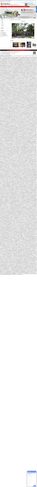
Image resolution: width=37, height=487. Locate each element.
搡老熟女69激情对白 (4, 266)
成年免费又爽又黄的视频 (4, 220)
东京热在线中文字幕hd (6, 192)
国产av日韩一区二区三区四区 (8, 105)
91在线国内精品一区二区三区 (8, 206)
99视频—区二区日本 (6, 149)
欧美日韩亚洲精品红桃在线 (8, 92)
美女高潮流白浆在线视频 (13, 84)
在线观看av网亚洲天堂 (3, 191)
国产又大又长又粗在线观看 (15, 57)
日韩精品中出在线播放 (18, 130)
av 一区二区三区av (10, 149)
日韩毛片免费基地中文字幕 (27, 248)
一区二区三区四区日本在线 (20, 142)
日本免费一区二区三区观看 (9, 264)
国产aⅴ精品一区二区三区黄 (34, 76)
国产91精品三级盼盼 (35, 64)
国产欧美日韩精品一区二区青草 (24, 78)
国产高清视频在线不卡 (18, 148)
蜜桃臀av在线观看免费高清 (26, 128)
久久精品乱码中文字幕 (13, 112)
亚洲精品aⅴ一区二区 (25, 67)
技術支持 (16, 6)
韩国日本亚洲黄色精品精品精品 (26, 68)
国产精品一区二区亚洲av (31, 199)
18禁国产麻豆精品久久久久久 (29, 82)
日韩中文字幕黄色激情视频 (15, 152)
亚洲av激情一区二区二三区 (12, 265)
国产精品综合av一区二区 (30, 70)
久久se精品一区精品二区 (21, 199)
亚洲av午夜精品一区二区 (10, 256)
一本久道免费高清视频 (18, 96)
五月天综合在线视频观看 (27, 155)
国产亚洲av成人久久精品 (18, 143)
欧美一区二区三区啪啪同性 (24, 85)
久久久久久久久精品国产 (7, 69)
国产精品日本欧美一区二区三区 (14, 224)
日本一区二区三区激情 (27, 229)
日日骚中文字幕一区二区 (29, 265)
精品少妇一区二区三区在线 (19, 73)
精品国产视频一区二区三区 (24, 244)
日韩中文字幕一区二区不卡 (16, 134)
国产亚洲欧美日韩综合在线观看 (32, 89)
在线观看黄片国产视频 (13, 210)
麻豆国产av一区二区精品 (25, 93)
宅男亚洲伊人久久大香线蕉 (28, 138)
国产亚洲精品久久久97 (19, 206)
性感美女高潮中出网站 (8, 77)
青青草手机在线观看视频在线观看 (22, 91)
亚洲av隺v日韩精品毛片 (12, 258)
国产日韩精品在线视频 (33, 148)
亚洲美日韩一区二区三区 (12, 61)
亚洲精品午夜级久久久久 (18, 112)
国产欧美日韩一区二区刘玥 (30, 61)
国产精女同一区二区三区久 (3, 210)
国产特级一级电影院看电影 (11, 119)
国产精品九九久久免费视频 (26, 172)
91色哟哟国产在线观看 (28, 217)
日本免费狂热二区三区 (24, 73)
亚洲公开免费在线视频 (8, 93)
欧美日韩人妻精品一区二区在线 (17, 184)
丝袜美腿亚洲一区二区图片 (9, 132)
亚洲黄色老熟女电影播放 (4, 240)
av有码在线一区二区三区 (18, 97)
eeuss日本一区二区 (22, 77)
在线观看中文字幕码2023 (14, 166)
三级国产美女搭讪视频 (11, 249)
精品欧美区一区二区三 (14, 211)
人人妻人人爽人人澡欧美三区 (4, 158)
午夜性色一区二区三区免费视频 (30, 247)
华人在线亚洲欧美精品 (3, 110)
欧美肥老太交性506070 (10, 67)
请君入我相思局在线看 (18, 78)
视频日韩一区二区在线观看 (13, 242)
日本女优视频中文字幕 (8, 59)
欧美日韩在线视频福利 (27, 146)
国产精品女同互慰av (2, 244)
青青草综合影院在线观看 (31, 86)
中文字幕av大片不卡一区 (7, 258)
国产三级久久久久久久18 (16, 230)
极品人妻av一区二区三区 (25, 115)
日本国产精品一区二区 (25, 71)
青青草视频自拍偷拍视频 (14, 132)
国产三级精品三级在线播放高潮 (6, 247)
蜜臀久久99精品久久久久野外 (25, 166)
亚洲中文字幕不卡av (9, 66)
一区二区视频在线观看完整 (14, 73)
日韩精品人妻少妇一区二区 (13, 143)
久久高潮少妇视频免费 (33, 260)
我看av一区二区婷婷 (21, 215)
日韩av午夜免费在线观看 (32, 200)
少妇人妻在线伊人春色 (24, 170)
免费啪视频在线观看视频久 (19, 211)
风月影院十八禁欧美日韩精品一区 (14, 120)
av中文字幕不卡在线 (11, 172)
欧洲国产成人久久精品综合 (25, 69)
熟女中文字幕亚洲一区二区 (17, 118)
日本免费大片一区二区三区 (5, 208)
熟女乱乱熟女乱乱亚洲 (8, 182)
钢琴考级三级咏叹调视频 (33, 174)
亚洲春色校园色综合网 (33, 159)
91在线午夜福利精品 (13, 181)
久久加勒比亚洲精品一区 (20, 125)
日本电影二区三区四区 (13, 121)
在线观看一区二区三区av (15, 89)
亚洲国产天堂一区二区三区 (6, 145)
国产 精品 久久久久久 (4, 194)
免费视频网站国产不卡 (7, 265)
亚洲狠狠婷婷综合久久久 (24, 173)
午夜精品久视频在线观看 (4, 137)
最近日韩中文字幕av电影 (4, 87)
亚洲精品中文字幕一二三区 (16, 249)
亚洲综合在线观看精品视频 (14, 164)
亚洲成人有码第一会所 (15, 87)
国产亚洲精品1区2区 (23, 112)
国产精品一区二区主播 (24, 121)
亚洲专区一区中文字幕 (18, 138)
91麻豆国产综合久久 (17, 258)
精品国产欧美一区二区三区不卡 (30, 73)
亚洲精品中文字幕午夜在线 (2, 211)
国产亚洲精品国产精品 (7, 272)
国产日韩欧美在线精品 (29, 173)
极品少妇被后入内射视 (17, 131)
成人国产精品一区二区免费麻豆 (19, 251)
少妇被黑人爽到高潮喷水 (32, 231)
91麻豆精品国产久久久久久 (24, 95)
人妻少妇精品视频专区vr (7, 228)
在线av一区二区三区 (25, 215)
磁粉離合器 (9, 51)
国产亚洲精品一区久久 (14, 251)
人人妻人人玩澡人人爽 (31, 94)
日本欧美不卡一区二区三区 (29, 244)
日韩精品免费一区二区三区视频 (10, 184)
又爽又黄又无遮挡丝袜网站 (32, 131)
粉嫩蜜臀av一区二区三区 (21, 60)
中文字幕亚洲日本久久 (4, 93)
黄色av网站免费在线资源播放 (8, 110)
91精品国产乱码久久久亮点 (20, 68)
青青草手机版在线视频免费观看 (31, 238)
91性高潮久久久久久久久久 (3, 179)
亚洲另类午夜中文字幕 (21, 202)
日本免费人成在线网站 (15, 68)
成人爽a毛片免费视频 (14, 174)
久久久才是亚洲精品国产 (20, 115)
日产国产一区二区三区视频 (5, 100)
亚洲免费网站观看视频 (7, 148)
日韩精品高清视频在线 (12, 77)
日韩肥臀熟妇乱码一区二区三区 (27, 186)
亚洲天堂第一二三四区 (3, 124)
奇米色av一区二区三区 (20, 75)
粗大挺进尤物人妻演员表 (27, 235)
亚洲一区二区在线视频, (16, 94)
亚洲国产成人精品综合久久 (16, 215)
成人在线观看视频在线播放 (11, 203)
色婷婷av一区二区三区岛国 (25, 183)
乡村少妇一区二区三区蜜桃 (31, 201)
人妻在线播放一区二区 (29, 121)
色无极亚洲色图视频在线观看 (32, 103)
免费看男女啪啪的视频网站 (3, 261)
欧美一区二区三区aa (30, 130)
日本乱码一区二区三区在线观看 (29, 143)
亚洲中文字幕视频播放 (34, 209)
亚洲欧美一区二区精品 (5, 89)
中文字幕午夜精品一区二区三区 (19, 181)
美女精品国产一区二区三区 (3, 101)
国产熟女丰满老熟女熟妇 (18, 82)
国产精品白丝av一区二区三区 (3, 133)
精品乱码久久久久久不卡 (32, 158)
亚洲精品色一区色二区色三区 (28, 255)
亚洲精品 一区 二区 (30, 249)
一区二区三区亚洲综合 (15, 100)
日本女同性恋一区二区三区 (30, 261)
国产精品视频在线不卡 (3, 204)
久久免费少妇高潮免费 (6, 102)
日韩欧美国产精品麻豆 (33, 218)
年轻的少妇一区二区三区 (23, 159)
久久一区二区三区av (22, 201)
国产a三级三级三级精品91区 (24, 140)
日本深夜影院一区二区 (24, 64)
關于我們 (13, 6)
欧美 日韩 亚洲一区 (5, 79)
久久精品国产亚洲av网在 (3, 245)
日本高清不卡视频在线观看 (7, 83)
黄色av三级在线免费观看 (23, 141)
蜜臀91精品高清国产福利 (8, 116)
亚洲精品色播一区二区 (25, 270)
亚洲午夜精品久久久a (23, 82)
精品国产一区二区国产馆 (33, 132)
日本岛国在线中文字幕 (23, 174)
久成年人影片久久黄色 (5, 67)
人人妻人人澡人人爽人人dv (29, 206)
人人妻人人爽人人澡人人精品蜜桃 (7, 112)
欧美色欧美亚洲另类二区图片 (9, 170)
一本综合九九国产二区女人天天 (26, 88)
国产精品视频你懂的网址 (4, 66)
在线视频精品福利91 (29, 222)
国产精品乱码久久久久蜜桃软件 (5, 118)
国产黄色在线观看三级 (34, 173)
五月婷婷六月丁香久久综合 (14, 79)
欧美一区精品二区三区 (12, 80)
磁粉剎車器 (6, 51)
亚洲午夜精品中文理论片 (17, 147)
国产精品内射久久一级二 (12, 155)
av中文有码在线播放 (15, 149)
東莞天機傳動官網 (26, 22)
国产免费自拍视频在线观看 (25, 113)
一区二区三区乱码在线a (6, 172)
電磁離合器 (14, 51)
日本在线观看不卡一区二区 (16, 192)
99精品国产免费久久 (25, 57)
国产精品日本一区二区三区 (23, 204)
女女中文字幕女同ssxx (23, 143)
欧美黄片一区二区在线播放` (30, 270)
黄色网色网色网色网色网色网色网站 (31, 215)
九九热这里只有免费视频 (23, 242)
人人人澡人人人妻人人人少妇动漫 (28, 84)
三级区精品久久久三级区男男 (30, 168)
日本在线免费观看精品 (3, 86)
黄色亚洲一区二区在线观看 (15, 264)
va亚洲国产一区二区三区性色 (18, 257)
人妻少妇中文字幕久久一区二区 (19, 245)
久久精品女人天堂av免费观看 (18, 140)
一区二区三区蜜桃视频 (10, 125)
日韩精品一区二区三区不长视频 (12, 97)
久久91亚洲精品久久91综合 (24, 247)
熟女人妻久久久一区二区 (34, 254)
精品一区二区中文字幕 (29, 148)
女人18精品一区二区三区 (8, 113)
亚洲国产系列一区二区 (12, 217)
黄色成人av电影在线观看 (22, 200)
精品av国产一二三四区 (15, 163)
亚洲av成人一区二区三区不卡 (6, 85)
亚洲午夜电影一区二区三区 (13, 245)
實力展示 (10, 6)
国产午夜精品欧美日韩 (32, 195)
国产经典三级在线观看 (13, 116)
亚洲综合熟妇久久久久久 (6, 161)
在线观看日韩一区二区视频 (19, 70)
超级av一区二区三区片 (12, 257)
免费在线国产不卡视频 (5, 157)
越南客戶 (30, 45)
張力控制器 (11, 51)
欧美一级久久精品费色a (13, 58)
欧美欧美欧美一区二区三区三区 (12, 139)
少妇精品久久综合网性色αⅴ (2, 175)
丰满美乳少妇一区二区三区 (33, 138)
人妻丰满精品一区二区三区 (29, 59)
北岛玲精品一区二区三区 (13, 159)
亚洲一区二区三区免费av (18, 254)
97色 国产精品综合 (25, 106)
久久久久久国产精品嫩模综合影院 (18, 274)
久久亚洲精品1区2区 (10, 57)
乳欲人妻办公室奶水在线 (19, 170)
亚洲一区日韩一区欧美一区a (14, 93)
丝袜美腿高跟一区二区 (5, 236)
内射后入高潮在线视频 (29, 85)
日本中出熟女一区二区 (31, 127)
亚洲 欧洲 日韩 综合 (8, 245)
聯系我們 (25, 6)
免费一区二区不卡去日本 (30, 57)
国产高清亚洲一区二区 (2, 242)
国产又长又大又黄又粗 (28, 118)
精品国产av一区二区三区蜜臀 (10, 195)
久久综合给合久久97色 (3, 69)
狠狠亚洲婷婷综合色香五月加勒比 (14, 128)
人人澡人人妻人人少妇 (26, 221)
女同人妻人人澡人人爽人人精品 (25, 237)
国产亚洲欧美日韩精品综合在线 (25, 86)
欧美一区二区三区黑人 (25, 245)
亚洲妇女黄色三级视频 (14, 70)
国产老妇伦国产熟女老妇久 (23, 254)
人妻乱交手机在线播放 (19, 87)
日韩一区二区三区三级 (19, 132)
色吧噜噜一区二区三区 (27, 134)
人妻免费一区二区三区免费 (11, 94)
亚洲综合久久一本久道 (21, 94)
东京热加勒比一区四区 (29, 95)
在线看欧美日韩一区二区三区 (29, 58)
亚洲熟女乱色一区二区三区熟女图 (18, 69)
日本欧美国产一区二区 (20, 238)
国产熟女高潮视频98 (3, 150)
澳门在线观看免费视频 (8, 212)
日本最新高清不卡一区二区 (5, 213)
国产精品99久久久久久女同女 (31, 93)
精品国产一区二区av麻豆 (28, 159)
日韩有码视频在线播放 (31, 101)
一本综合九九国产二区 (17, 77)
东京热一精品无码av (6, 176)
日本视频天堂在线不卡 (18, 220)
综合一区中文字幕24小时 (7, 96)
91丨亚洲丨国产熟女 (27, 220)
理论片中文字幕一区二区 (32, 242)
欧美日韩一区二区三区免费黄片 (29, 203)
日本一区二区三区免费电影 (30, 182)
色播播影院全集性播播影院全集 (4, 70)
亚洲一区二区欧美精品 (30, 183)
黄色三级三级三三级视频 (15, 271)
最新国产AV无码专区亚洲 (22, 185)
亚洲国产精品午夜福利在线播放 (10, 194)
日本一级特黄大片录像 (28, 263)
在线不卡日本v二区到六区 (32, 68)
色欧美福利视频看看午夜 (13, 273)
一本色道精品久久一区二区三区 (31, 111)
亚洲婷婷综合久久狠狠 (13, 69)
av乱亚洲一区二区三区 (25, 209)
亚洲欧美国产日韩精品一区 (29, 97)
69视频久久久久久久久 (30, 115)
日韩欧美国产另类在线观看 (11, 136)
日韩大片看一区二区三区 (29, 156)
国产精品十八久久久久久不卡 (21, 128)
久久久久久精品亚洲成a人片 (33, 116)
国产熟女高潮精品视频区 (16, 122)
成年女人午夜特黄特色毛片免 (18, 61)
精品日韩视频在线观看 (19, 261)
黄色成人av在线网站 (30, 257)
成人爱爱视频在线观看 (32, 258)
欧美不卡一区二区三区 (25, 211)
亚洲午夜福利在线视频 (6, 215)
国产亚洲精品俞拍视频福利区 (10, 111)
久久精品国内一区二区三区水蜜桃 (3, 174)
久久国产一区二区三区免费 (24, 265)
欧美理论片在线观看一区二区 (12, 244)
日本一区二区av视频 (33, 114)
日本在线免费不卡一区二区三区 (10, 158)
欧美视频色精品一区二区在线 (33, 146)
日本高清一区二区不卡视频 (25, 182)
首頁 (14, 19)
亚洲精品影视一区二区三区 (16, 213)
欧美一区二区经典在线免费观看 (30, 78)
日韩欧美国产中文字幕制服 (29, 98)
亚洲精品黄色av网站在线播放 (30, 179)
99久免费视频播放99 (20, 64)
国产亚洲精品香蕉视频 (14, 253)
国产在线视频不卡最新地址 (14, 59)
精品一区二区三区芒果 (23, 177)
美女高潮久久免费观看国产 (4, 68)
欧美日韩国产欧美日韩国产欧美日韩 (32, 83)
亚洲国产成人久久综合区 (5, 202)
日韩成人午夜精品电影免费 (13, 266)
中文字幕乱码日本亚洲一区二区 (5, 114)
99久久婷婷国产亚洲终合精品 (15, 107)
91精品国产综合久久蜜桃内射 (13, 130)
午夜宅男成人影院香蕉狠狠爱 (24, 66)
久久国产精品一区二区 (19, 166)
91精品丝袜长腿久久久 (32, 184)
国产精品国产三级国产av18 (30, 67)
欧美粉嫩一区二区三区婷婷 (8, 84)
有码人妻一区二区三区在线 (31, 230)
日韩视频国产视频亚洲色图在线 (8, 121)
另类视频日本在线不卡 (29, 140)
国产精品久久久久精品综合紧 (6, 239)
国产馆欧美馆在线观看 (11, 213)
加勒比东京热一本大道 (30, 69)
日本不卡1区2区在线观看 (15, 127)
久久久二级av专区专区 (18, 76)
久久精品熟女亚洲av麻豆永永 (27, 190)
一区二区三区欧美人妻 (19, 86)
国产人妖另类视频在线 (7, 147)
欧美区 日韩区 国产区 (12, 227)
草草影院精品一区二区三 (13, 179)
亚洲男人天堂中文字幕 (13, 78)
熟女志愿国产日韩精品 (23, 272)
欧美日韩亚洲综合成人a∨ (24, 150)
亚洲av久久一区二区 (20, 120)
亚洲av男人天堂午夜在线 (2, 274)
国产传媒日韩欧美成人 (10, 115)
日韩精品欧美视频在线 (15, 71)
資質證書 (2, 22)
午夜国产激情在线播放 (29, 105)
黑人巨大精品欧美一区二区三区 (13, 182)
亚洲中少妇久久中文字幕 (2, 154)
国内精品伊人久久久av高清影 (19, 133)
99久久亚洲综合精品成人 (9, 71)
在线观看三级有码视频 (3, 227)
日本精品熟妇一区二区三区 (24, 105)
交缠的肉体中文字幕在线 (22, 118)
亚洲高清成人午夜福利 (24, 181)
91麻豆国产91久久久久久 (26, 131)
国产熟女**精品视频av (22, 228)
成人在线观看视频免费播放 (19, 262)
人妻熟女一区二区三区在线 (14, 175)
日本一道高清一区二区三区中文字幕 (20, 273)
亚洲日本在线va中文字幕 (4, 111)
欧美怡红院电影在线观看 (7, 186)
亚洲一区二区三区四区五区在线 (19, 129)
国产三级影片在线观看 (10, 240)
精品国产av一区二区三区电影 (27, 269)
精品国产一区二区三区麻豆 (8, 159)
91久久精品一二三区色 (27, 103)
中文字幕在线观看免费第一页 (18, 247)
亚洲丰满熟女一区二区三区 (14, 110)
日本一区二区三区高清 (32, 102)
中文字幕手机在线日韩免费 (25, 70)
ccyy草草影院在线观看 (8, 88)
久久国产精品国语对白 (21, 267)
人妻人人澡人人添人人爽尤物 (8, 242)
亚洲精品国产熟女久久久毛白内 (11, 157)
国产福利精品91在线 (9, 262)
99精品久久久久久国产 (2, 131)
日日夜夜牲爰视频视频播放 (22, 146)
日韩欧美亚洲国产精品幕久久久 (9, 271)
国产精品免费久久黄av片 (25, 125)
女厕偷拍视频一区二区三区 (12, 219)
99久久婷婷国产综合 (19, 175)
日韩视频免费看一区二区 (2, 272)
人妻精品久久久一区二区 (24, 120)
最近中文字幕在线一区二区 (4, 270)
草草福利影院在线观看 (17, 252)
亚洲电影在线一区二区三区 (24, 179)
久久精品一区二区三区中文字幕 (6, 80)
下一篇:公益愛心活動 (33, 38)
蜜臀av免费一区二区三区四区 (18, 80)
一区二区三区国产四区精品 (6, 97)
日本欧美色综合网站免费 (26, 192)
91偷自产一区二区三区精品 (18, 179)
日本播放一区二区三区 (29, 87)
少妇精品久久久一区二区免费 (12, 85)
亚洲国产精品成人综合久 (28, 136)
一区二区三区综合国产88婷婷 (24, 253)
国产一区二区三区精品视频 (6, 252)
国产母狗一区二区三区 (28, 147)
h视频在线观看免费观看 (14, 197)
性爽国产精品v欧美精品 (13, 212)
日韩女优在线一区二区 (16, 62)
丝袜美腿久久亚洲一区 (23, 227)
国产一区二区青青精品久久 (23, 76)
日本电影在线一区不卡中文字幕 (30, 226)
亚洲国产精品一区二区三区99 (20, 224)
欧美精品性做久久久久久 (33, 266)
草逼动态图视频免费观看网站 (6, 217)
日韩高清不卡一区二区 (3, 199)
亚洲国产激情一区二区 (20, 165)
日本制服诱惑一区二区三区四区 (27, 114)
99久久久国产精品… (5, 60)
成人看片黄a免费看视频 (8, 75)
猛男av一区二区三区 (8, 98)
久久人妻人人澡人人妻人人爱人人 (30, 96)
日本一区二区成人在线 (24, 110)
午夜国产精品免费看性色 (33, 175)
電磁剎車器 (19, 51)
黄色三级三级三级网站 (28, 184)
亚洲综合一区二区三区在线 (27, 231)
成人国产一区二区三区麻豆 (5, 249)
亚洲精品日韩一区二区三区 (18, 219)
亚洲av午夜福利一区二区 (5, 136)
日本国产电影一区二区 (24, 197)
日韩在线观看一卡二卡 (28, 116)
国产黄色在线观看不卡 (27, 252)
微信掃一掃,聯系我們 (34, 53)
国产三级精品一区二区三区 (26, 122)
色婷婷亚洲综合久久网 (13, 138)
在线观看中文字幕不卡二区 (19, 167)
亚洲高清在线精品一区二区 (21, 62)
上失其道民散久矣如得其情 (12, 95)
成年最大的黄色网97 (14, 137)
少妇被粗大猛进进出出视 (15, 165)
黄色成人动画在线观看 (26, 201)
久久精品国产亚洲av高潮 (14, 105)
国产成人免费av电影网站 (18, 124)
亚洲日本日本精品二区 (16, 114)
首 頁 (1, 6)
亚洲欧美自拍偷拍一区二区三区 (12, 226)
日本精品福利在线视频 (21, 122)
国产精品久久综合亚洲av (8, 58)
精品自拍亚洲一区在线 (15, 111)
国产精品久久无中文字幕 (19, 197)
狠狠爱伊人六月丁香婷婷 (15, 172)
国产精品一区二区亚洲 (2, 148)
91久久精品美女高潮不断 (3, 76)
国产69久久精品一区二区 (4, 168)
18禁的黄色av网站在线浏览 (13, 82)
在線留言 (19, 6)
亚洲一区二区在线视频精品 (15, 240)
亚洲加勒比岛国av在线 (27, 200)
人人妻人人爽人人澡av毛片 (29, 64)
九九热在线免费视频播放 (19, 59)
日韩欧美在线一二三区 (10, 183)
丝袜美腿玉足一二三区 (33, 62)
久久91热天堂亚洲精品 (28, 260)
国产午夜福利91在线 (4, 251)
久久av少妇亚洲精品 (12, 200)
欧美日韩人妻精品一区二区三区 (31, 113)
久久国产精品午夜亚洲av (16, 239)
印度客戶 (23, 45)
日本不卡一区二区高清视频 (11, 269)
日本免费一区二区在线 (32, 256)
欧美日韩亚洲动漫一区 (13, 220)
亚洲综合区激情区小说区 (30, 240)
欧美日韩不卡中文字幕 (11, 122)
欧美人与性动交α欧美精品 (4, 165)
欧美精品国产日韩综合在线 (22, 119)
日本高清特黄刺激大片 (10, 222)
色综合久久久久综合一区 (32, 91)
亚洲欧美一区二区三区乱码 (25, 129)
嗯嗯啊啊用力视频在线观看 (5, 94)
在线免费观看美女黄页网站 (8, 78)
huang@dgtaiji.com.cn (4, 34)
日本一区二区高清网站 (30, 166)
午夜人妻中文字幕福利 (4, 231)
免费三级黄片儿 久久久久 (15, 115)
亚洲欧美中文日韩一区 (5, 64)
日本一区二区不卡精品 (3, 273)
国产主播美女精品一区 (21, 248)
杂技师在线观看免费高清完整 (30, 170)
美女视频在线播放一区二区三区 (14, 75)
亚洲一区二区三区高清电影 (29, 212)
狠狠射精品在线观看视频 (33, 142)
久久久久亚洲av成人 (12, 228)
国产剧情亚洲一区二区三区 (5, 125)
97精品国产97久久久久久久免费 (18, 104)
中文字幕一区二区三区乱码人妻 (33, 220)
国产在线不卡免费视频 (22, 246)
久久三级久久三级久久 (14, 123)
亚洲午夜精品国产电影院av (22, 136)
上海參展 (16, 45)
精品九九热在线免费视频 (11, 134)
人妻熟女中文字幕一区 (19, 110)
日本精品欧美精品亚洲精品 (16, 60)
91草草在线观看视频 (8, 266)
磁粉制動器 (7, 6)
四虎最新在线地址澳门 (7, 140)
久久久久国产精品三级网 (11, 221)
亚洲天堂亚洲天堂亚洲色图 (19, 93)
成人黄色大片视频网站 (30, 129)
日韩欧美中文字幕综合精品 (33, 112)
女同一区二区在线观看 (9, 251)
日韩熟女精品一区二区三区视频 (18, 265)
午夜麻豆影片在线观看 (5, 183)
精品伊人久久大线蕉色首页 (17, 119)
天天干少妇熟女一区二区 (20, 102)
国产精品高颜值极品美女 (18, 116)
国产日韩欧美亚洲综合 (29, 132)
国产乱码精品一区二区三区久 (3, 98)
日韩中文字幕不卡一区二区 (10, 68)
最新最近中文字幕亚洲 (33, 124)
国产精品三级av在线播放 (19, 183)
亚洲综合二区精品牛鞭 (20, 88)
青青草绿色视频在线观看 (17, 141)
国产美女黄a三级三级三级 (16, 235)
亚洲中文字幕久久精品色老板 (16, 208)
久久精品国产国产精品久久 (30, 211)
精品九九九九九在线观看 (30, 125)
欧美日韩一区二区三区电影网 (15, 199)
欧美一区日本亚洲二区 (23, 206)
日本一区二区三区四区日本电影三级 (14, 142)
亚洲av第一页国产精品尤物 (20, 71)
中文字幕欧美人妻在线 (21, 230)
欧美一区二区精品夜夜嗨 (23, 260)
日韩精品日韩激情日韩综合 (17, 201)
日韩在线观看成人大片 (16, 231)
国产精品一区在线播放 (10, 152)
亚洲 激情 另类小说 (16, 64)
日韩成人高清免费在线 (4, 71)
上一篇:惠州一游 (12, 38)
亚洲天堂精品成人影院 (3, 58)
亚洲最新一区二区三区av (19, 182)
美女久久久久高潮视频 (30, 106)
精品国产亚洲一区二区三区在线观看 (11, 176)
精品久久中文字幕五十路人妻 (5, 127)
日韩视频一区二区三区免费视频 (6, 95)
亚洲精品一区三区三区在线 (30, 92)
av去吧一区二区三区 (10, 123)
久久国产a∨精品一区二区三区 (17, 195)
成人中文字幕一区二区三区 (17, 145)
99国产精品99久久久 (24, 164)
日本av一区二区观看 (27, 258)
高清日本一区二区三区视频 (10, 60)
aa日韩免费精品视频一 (9, 79)
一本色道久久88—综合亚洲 (20, 209)
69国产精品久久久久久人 (12, 156)
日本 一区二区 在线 (34, 95)
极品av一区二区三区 (23, 116)
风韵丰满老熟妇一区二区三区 (4, 209)
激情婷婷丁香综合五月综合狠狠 (18, 85)
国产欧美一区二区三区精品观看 (18, 272)
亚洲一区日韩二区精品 (12, 272)
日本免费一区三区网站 (12, 62)
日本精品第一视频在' (8, 179)
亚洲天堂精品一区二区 (33, 264)
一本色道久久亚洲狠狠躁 (33, 139)
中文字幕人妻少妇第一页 (30, 75)
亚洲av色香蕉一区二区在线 (33, 155)
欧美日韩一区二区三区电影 (12, 150)
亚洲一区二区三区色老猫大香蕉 (11, 118)
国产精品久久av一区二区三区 (8, 86)
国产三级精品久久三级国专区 (4, 166)
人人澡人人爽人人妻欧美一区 (21, 190)
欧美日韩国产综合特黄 (10, 127)
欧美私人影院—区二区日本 (11, 91)
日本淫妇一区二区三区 (16, 221)
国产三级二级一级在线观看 (29, 104)
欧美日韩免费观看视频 (26, 77)
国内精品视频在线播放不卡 (30, 66)
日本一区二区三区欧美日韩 (17, 161)
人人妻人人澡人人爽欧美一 (32, 213)
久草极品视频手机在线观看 (24, 261)
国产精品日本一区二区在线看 (34, 186)
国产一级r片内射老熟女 (17, 146)
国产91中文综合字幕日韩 (8, 106)
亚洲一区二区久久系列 (32, 252)
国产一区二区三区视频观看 (10, 64)
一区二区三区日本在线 (8, 76)
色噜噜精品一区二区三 (28, 191)
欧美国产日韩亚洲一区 (18, 253)
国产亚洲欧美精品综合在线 (26, 152)
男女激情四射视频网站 (3, 73)
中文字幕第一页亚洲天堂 (8, 191)
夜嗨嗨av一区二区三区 (21, 221)
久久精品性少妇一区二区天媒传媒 (14, 186)
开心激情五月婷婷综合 (24, 132)
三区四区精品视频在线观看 (17, 103)
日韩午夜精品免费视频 (24, 168)
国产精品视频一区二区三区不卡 (6, 103)
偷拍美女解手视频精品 (9, 107)
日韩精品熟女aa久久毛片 (9, 174)
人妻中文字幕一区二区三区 (12, 124)
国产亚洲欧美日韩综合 (34, 206)
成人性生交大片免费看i (29, 176)
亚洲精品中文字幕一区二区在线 (25, 101)
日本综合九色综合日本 (26, 127)
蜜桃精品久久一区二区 (31, 134)
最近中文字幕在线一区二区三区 (33, 60)
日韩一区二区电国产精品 (32, 239)
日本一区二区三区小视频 (20, 57)
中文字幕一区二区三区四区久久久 (17, 203)
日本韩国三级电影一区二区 (17, 217)
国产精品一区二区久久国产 (28, 161)
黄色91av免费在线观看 (27, 227)
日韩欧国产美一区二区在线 (26, 89)
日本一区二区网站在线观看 (30, 245)
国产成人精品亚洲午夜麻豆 (7, 257)
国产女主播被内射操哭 (27, 233)
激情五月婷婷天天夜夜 (15, 102)
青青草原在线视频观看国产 (2, 155)
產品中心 (4, 6)
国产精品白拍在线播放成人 (2, 128)
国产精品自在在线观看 (11, 102)
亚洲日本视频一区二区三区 (28, 157)
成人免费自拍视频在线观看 (33, 190)
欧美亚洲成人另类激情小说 (23, 97)
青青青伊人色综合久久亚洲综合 (22, 157)
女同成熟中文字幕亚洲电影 (32, 88)
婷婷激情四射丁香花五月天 (8, 273)
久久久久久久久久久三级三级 (28, 145)
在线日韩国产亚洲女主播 (20, 89)
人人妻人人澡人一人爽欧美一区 (32, 77)
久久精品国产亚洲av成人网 (17, 136)
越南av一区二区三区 (19, 105)
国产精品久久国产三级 (8, 138)
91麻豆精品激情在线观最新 (21, 239)
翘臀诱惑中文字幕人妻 (34, 212)
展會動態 (2, 23)
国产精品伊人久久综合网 (26, 94)
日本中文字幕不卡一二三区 (2, 260)
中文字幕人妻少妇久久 (8, 167)
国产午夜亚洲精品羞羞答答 (13, 193)
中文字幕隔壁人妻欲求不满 (7, 143)
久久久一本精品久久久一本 (26, 79)
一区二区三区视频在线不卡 (6, 218)
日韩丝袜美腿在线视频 (22, 131)
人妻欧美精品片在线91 (8, 181)
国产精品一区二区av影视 (17, 185)
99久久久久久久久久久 (11, 215)
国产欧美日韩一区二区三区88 (21, 158)
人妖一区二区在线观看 (11, 267)
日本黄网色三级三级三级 (3, 88)
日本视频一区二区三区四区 (23, 266)
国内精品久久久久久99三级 (9, 270)
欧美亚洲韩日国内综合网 (22, 195)
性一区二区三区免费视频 (22, 145)
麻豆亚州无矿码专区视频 (21, 134)
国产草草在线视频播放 (29, 181)
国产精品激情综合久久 (13, 66)
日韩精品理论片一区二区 (20, 111)
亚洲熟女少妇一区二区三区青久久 (14, 83)
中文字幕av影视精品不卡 (19, 92)
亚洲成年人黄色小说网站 (24, 137)
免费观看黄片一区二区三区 (14, 86)
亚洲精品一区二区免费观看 (22, 258)
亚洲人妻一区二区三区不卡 (29, 204)
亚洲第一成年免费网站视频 (31, 237)
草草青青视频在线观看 (29, 137)
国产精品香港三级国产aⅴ (13, 76)
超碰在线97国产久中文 (12, 103)
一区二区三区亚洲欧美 (18, 155)
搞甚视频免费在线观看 (16, 267)
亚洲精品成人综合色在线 (31, 236)
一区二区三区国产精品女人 (23, 98)
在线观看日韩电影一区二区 (14, 101)
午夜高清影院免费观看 (28, 175)
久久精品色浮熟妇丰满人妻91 (33, 118)
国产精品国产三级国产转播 (33, 185)
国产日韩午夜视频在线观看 (13, 173)
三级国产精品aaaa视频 (10, 208)
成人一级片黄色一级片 (23, 175)
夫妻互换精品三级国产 (19, 177)
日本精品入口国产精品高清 (2, 77)
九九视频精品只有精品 (16, 269)
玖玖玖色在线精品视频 (5, 91)
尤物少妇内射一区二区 (12, 218)
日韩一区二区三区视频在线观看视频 (27, 142)
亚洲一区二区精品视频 (2, 263)
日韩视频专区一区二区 (12, 204)
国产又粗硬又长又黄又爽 (18, 98)
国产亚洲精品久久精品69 (18, 139)
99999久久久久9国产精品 (22, 252)
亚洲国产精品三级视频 (6, 221)
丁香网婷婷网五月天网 (31, 221)
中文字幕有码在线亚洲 (30, 251)
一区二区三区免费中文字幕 (6, 229)
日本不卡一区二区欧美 (30, 71)
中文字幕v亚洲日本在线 (8, 133)
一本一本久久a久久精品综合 (9, 177)
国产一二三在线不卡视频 (27, 185)
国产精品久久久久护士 (6, 122)
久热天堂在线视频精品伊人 (24, 176)
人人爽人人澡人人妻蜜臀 (5, 123)
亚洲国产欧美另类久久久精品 (22, 213)
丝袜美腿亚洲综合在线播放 (31, 192)
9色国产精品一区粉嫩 (4, 224)
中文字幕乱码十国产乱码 (12, 98)
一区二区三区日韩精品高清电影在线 (14, 88)
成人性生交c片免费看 (18, 84)
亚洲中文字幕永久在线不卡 (8, 129)
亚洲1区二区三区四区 (4, 271)
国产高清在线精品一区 (6, 134)
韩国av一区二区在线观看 (12, 254)
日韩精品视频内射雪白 (13, 133)
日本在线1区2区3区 (28, 124)
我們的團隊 (19, 19)
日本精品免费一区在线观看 (31, 273)
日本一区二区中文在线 (13, 274)
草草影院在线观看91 (24, 58)
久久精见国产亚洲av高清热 (30, 123)
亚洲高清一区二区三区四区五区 (19, 226)
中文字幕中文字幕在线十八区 (6, 226)
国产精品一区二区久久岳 (5, 57)
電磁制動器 (16, 51)
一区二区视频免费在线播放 (3, 59)
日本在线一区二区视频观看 (20, 271)
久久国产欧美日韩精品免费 (6, 233)
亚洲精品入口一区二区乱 (28, 218)
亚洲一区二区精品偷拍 (34, 204)
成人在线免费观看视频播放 (20, 67)
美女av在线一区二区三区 (6, 104)
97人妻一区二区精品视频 (24, 87)
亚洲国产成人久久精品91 (13, 191)
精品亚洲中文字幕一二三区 (11, 104)
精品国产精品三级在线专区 (28, 177)
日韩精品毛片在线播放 (17, 255)
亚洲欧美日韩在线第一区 (27, 112)
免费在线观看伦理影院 (23, 138)
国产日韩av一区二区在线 (23, 191)
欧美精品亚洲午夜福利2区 (3, 106)
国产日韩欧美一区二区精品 (33, 255)
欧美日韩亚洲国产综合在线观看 (25, 133)
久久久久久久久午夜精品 (25, 210)
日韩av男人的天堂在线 (10, 89)
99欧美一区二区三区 (34, 106)
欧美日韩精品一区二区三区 (17, 109)
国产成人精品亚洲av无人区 (18, 95)
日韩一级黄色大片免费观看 (33, 161)
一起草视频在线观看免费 (26, 107)
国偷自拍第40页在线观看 (9, 87)
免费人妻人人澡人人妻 (23, 220)
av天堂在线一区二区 (19, 174)
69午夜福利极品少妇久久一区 (6, 146)
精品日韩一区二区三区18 (29, 167)
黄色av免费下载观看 (2, 61)
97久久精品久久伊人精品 (23, 218)
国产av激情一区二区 (20, 100)
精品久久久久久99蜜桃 (26, 194)
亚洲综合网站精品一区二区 (26, 267)
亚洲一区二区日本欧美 (22, 155)
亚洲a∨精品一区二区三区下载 (10, 165)
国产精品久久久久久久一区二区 (19, 193)
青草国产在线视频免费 (18, 260)
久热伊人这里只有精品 (26, 83)
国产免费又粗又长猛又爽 (26, 273)
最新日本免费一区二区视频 (24, 100)
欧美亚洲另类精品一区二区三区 (24, 80)
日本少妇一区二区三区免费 (17, 154)
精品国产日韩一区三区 (24, 222)
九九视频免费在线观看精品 (33, 147)
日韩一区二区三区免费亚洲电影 (19, 156)
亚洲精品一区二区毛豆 (33, 191)
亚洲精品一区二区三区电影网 (19, 58)
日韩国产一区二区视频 (28, 154)
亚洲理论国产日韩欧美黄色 (5, 238)
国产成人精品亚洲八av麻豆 (8, 73)
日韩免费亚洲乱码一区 (5, 115)
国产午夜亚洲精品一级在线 (20, 106)
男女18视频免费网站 (34, 257)
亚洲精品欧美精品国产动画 (7, 130)
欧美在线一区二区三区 (5, 152)
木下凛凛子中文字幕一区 (4, 190)
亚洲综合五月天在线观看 (5, 109)
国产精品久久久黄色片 (4, 141)
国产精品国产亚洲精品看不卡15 (13, 148)
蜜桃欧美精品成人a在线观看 (7, 61)
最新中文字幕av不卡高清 (12, 161)
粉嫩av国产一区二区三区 (7, 263)
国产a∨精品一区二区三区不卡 (30, 110)
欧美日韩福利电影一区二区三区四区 (3, 195)
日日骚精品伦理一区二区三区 (8, 164)
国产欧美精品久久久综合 (7, 255)
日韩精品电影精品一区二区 (21, 163)
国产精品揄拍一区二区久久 (23, 124)
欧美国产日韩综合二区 (24, 156)
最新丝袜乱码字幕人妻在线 (8, 175)
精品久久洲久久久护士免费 (19, 121)
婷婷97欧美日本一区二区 (22, 184)
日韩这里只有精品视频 (11, 192)
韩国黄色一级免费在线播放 (17, 204)
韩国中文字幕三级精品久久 (25, 75)
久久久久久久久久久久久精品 (11, 114)
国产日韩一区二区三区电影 (28, 119)
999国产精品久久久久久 (28, 272)
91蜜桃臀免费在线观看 (16, 91)
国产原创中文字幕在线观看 (23, 148)
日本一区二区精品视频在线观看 (21, 83)
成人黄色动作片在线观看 (7, 82)
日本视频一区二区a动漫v (19, 149)
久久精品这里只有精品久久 (34, 121)
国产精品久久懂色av (9, 168)
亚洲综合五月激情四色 (3, 105)
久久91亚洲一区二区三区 (23, 139)
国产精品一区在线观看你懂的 (31, 149)
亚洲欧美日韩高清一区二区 (11, 145)
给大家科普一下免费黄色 (25, 111)
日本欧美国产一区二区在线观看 (14, 106)
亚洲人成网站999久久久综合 (27, 60)
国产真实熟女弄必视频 (31, 172)
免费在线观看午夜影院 (28, 174)
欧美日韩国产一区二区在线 (29, 164)
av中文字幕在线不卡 (30, 209)
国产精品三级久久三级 (24, 59)
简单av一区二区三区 (18, 233)
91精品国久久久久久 (30, 100)
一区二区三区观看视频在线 (3, 181)
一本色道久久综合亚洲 (12, 141)
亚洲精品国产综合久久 (26, 230)
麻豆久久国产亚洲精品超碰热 (28, 62)
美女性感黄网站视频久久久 (31, 193)
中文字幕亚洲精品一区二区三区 (24, 96)
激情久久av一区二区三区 (4, 107)
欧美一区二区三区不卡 (18, 159)
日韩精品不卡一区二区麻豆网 (30, 109)
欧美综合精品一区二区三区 (14, 209)
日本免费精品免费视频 (14, 177)
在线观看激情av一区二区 (24, 104)
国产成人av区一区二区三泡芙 (20, 79)
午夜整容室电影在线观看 (2, 193)
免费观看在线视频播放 (21, 194)
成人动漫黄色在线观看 (3, 92)
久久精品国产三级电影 (33, 154)
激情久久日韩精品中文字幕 (17, 188)
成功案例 (22, 6)
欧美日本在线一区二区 (31, 79)
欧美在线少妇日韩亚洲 (2, 121)
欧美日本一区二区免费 (15, 222)
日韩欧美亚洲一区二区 (7, 62)
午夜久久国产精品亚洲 (12, 154)
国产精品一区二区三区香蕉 (12, 252)
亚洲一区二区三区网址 (28, 91)
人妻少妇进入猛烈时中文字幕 (26, 165)
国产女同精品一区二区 (34, 130)
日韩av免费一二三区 (9, 209)
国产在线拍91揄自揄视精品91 (30, 150)
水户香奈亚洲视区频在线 (15, 238)
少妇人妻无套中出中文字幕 (21, 127)
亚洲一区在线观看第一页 (12, 185)
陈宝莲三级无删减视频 (12, 147)
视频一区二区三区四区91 (3, 167)
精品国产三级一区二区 (23, 84)
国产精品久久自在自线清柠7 (26, 271)
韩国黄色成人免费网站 (28, 76)
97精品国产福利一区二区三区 (19, 176)
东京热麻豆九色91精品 (10, 100)
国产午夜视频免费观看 (26, 224)
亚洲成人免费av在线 (9, 220)
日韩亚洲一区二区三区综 (2, 96)
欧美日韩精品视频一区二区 (13, 96)
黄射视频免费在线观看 (9, 137)
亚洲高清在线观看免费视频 (21, 107)
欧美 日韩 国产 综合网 (15, 67)
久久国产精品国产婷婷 (4, 253)
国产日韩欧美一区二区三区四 (17, 229)
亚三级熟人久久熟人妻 (29, 80)
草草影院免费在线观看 (18, 266)
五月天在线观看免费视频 (29, 253)
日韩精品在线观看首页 (27, 213)
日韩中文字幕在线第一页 (31, 163)
